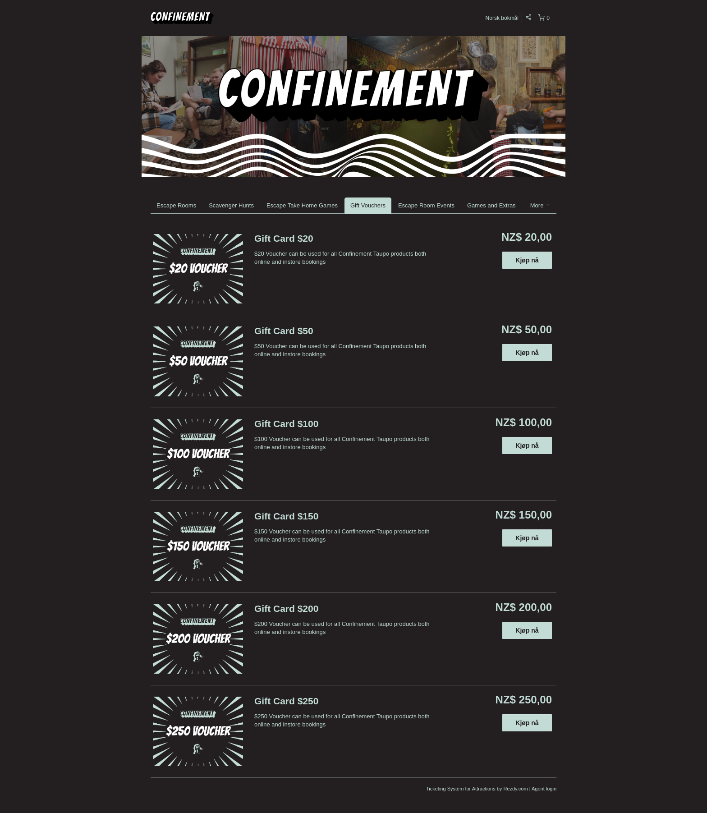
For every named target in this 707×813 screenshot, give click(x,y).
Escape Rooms (176, 205)
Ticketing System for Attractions (461, 788)
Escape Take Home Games (302, 205)
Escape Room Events (426, 205)
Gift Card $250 (286, 701)
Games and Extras (491, 205)
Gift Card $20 (283, 238)
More (540, 205)
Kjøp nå (526, 260)
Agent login (544, 788)
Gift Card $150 (286, 516)
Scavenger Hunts (231, 205)
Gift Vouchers (368, 205)
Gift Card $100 (286, 423)
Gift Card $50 (283, 331)
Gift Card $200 (286, 608)
